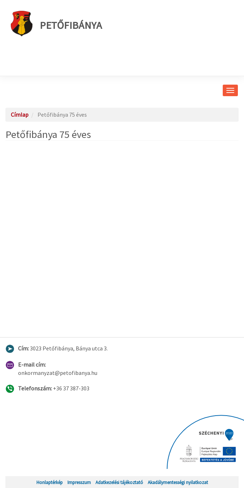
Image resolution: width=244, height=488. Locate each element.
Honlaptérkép (49, 482)
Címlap (19, 114)
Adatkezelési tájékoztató (119, 482)
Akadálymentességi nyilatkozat (178, 482)
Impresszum (79, 482)
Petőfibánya (56, 23)
